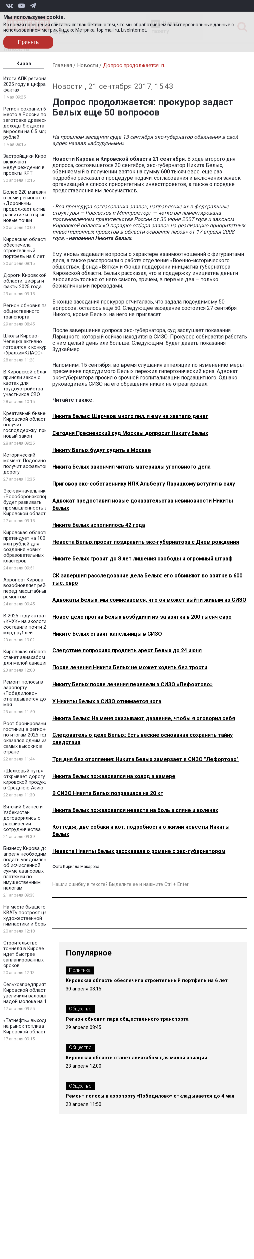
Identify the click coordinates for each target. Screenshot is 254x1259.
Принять (28, 42)
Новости (87, 65)
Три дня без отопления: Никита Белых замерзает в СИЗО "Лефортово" (145, 759)
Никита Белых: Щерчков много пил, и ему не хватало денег (130, 416)
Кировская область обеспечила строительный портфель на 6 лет (25, 248)
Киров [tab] (23, 64)
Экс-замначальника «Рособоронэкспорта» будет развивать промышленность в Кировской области (29, 502)
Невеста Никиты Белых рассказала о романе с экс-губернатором (138, 851)
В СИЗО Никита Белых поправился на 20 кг (107, 793)
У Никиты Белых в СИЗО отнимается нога (106, 701)
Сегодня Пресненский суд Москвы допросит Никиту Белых (130, 433)
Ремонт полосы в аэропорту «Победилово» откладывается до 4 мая (26, 693)
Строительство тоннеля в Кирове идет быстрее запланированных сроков (23, 954)
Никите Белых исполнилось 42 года (98, 525)
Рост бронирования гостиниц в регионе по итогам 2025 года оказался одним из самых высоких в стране (26, 738)
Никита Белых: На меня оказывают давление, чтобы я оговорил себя (143, 718)
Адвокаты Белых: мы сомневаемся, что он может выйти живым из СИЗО (149, 600)
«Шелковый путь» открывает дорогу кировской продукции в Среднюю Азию (28, 779)
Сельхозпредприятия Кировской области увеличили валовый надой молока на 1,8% (28, 993)
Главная (62, 65)
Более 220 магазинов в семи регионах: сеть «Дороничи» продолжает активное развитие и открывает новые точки (28, 206)
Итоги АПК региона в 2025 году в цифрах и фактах (27, 84)
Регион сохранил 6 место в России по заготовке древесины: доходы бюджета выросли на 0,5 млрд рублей (28, 123)
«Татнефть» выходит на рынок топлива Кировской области (26, 1026)
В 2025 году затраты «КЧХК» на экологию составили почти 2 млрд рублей (26, 624)
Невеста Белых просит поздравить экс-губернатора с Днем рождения (145, 542)
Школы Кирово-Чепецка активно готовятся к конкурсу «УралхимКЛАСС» (27, 344)
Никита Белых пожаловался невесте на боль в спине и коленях (135, 810)
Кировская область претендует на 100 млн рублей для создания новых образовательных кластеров (25, 547)
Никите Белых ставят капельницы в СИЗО (107, 634)
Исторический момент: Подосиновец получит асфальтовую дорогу (28, 463)
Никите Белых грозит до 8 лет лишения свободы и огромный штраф (142, 558)
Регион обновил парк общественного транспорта (27, 311)
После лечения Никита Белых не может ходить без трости (129, 667)
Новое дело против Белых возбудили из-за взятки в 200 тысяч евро (142, 617)
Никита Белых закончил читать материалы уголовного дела (131, 467)
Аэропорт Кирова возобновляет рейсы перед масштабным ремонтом (27, 588)
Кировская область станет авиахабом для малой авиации (25, 657)
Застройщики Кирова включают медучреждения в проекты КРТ (27, 164)
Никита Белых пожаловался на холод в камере (113, 776)
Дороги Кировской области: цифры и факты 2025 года (25, 281)
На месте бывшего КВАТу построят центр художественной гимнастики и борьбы (29, 915)
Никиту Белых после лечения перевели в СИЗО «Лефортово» (132, 684)
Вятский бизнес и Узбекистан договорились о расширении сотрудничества (23, 818)
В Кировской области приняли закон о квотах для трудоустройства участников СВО (28, 383)
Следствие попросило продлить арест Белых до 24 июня (127, 650)
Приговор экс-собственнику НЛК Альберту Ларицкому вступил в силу (143, 484)
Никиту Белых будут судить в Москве (101, 450)
